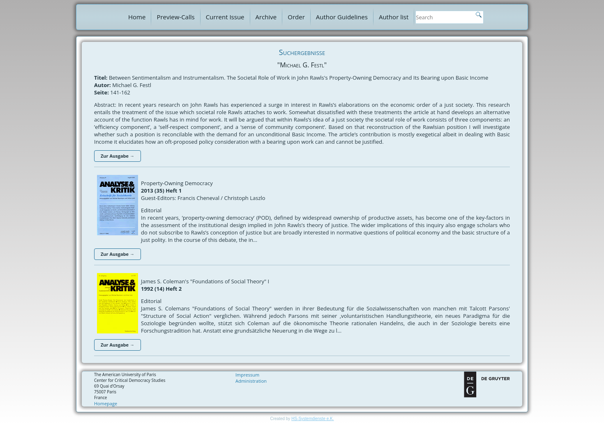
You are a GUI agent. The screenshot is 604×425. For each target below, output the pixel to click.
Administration (251, 381)
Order (296, 17)
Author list (393, 17)
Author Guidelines (342, 17)
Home (136, 17)
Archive (266, 17)
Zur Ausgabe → (117, 156)
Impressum (247, 375)
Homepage (105, 403)
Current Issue (225, 17)
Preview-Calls (175, 17)
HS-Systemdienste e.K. (312, 418)
